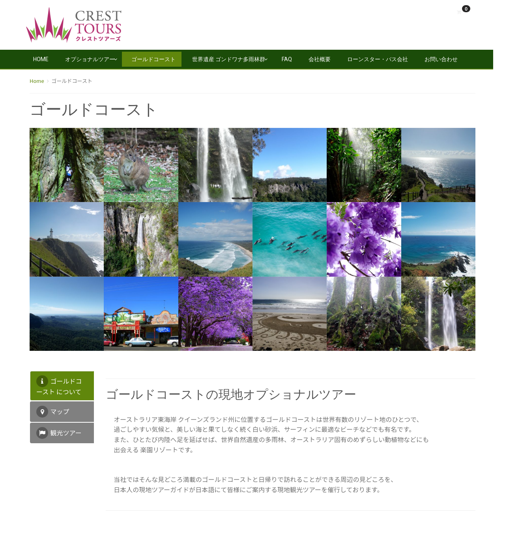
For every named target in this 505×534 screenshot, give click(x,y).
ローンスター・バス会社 (377, 59)
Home (41, 59)
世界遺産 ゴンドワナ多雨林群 (228, 59)
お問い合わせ (441, 59)
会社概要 (320, 59)
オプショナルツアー (90, 59)
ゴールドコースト (153, 59)
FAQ (287, 59)
